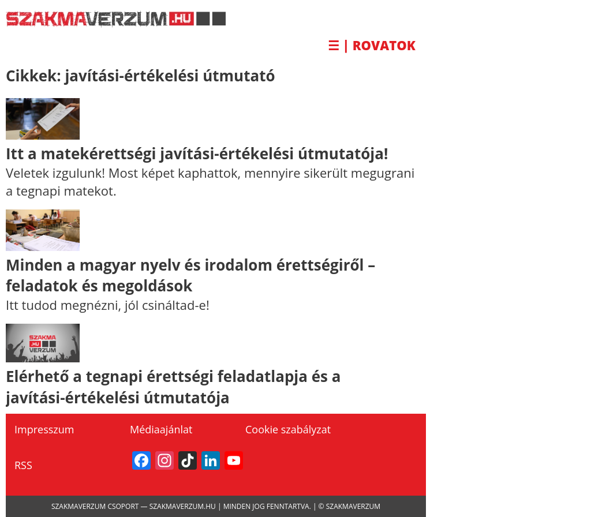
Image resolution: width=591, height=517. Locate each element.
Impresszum (44, 429)
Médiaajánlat (161, 429)
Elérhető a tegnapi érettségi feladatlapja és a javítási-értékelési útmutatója (173, 386)
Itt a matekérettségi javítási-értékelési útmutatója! (197, 153)
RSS (23, 465)
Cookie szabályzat (288, 429)
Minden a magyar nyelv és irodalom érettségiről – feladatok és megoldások (190, 275)
